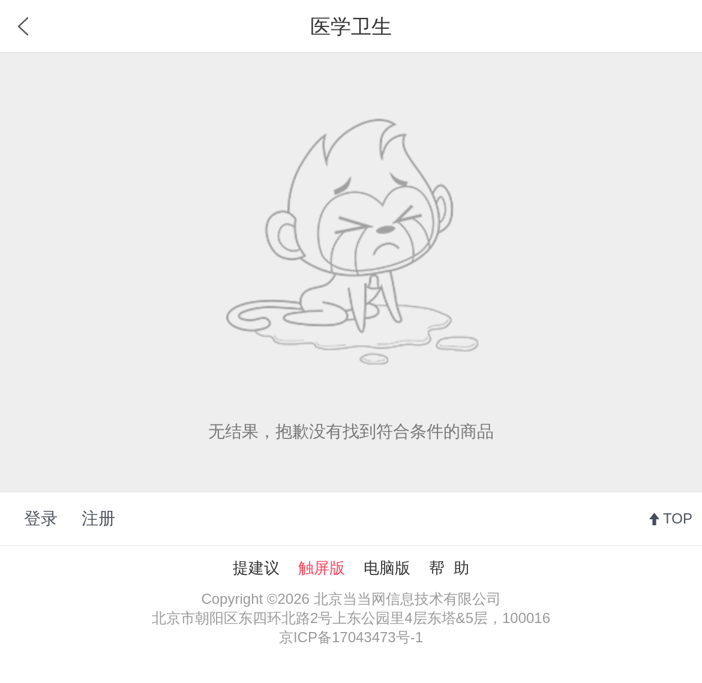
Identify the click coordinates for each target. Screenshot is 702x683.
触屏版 (321, 568)
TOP (677, 518)
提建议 (256, 568)
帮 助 (449, 568)
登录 (41, 518)
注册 (98, 518)
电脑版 (387, 568)
